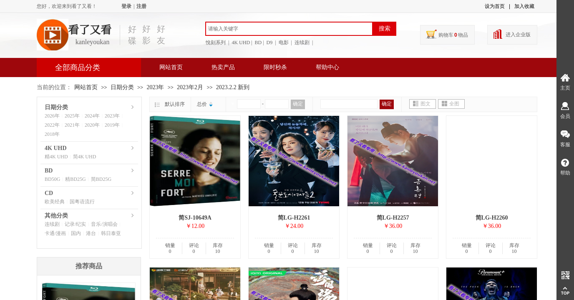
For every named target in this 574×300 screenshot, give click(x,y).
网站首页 (171, 67)
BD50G (52, 179)
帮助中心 (327, 67)
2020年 (92, 125)
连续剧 (52, 224)
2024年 (92, 116)
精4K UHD (56, 157)
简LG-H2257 (393, 218)
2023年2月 (190, 87)
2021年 (72, 125)
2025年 (72, 116)
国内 (76, 233)
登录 (126, 6)
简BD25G (101, 179)
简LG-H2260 (492, 218)
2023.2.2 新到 (233, 87)
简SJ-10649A (195, 218)
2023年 (155, 87)
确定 (298, 104)
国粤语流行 (82, 202)
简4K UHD (84, 157)
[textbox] (289, 29)
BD (49, 171)
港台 (91, 233)
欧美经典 (55, 202)
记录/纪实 (75, 224)
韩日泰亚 (111, 233)
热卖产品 (223, 67)
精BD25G (75, 179)
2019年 (112, 125)
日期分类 (122, 87)
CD (49, 193)
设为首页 (495, 6)
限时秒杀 (275, 67)
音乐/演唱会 (104, 224)
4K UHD (56, 148)
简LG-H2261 (294, 218)
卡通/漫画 (55, 233)
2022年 (52, 125)
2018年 (52, 134)
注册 (141, 6)
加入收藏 (524, 6)
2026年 (52, 116)
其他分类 (56, 215)
